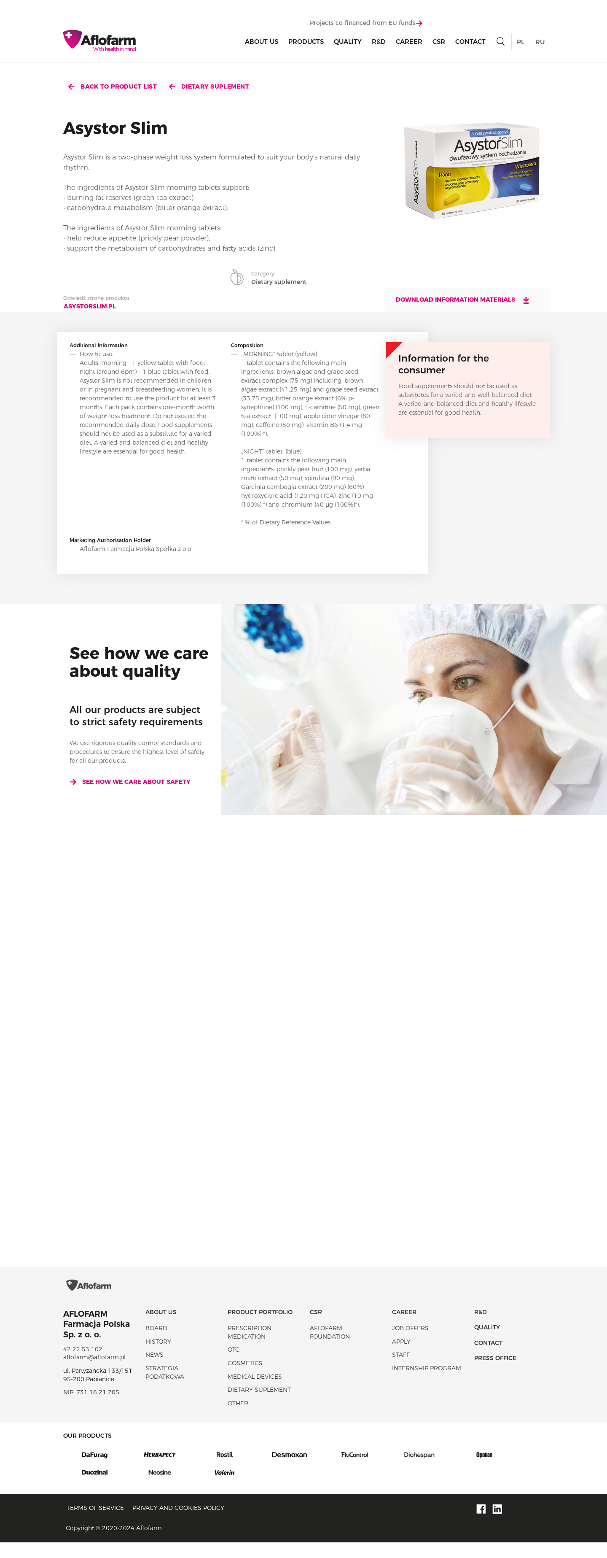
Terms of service (95, 1523)
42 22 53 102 (82, 1365)
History (158, 1357)
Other (238, 1419)
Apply (401, 1357)
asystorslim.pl (90, 306)
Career (409, 43)
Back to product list (112, 86)
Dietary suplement (209, 86)
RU (540, 43)
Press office (495, 1373)
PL (520, 43)
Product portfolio (260, 1327)
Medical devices (255, 1392)
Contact (470, 43)
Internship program (426, 1384)
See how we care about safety (130, 782)
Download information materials (463, 300)
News (154, 1370)
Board (156, 1343)
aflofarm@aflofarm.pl (94, 1373)
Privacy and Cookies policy (178, 1523)
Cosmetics (245, 1378)
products (306, 43)
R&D (379, 43)
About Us (261, 43)
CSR (438, 43)
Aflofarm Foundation (330, 1348)
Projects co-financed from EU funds (366, 24)
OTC (233, 1365)
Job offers (410, 1343)
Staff (401, 1370)
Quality (348, 43)
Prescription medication (249, 1348)
